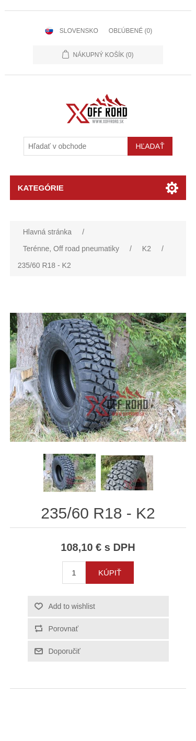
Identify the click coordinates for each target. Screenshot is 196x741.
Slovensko (79, 30)
